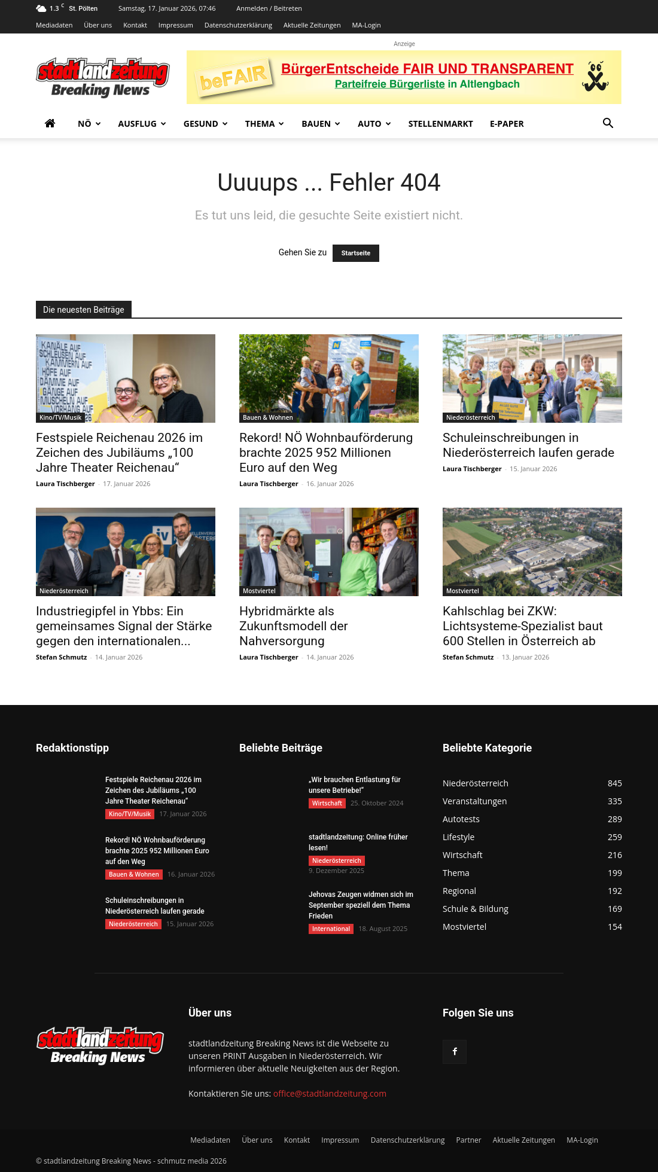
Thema (265, 123)
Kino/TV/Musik (60, 417)
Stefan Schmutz (61, 656)
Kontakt (135, 24)
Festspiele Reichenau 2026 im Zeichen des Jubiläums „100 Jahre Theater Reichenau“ (119, 453)
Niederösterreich (470, 417)
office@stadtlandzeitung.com (329, 1093)
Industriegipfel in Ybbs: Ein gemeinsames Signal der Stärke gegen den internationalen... (124, 626)
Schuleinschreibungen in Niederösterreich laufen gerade (528, 445)
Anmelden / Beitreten (269, 8)
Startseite (356, 253)
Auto (374, 123)
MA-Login (366, 24)
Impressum (176, 24)
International (331, 928)
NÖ (89, 123)
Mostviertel (259, 591)
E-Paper (507, 123)
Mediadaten (54, 24)
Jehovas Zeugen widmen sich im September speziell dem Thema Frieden (361, 905)
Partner (469, 1140)
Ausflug (142, 123)
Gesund (206, 123)
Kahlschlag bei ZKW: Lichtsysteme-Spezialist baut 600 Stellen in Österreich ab (523, 626)
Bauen (320, 123)
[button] (607, 124)
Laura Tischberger (65, 483)
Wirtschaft (327, 803)
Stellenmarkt (441, 123)
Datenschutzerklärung (238, 24)
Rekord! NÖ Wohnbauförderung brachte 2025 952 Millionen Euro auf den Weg (326, 453)
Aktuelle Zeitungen (312, 24)
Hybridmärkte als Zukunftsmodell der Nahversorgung (293, 626)
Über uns (98, 24)
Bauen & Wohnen (268, 417)
